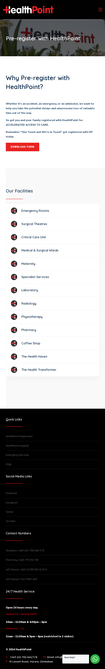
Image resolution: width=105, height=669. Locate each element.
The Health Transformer (38, 372)
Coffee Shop (30, 345)
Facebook (11, 493)
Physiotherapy (31, 319)
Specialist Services (35, 279)
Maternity (28, 266)
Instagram (12, 502)
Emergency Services (17, 455)
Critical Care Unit (33, 239)
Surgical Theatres (34, 226)
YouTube (10, 521)
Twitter (10, 511)
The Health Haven (34, 359)
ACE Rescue (26, 569)
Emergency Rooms (35, 213)
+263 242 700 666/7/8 (23, 657)
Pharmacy (28, 332)
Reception (25, 550)
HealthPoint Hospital (17, 445)
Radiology (28, 306)
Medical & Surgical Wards (39, 253)
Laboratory (29, 292)
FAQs (9, 464)
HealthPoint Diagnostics (19, 436)
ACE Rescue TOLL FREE (21, 579)
